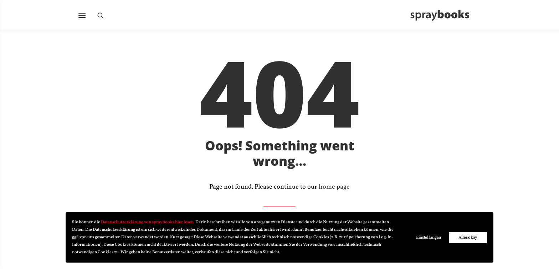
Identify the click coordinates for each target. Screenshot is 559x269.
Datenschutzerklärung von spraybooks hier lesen (147, 222)
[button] (82, 17)
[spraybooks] (443, 17)
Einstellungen (428, 237)
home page (334, 187)
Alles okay (467, 237)
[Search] (103, 17)
